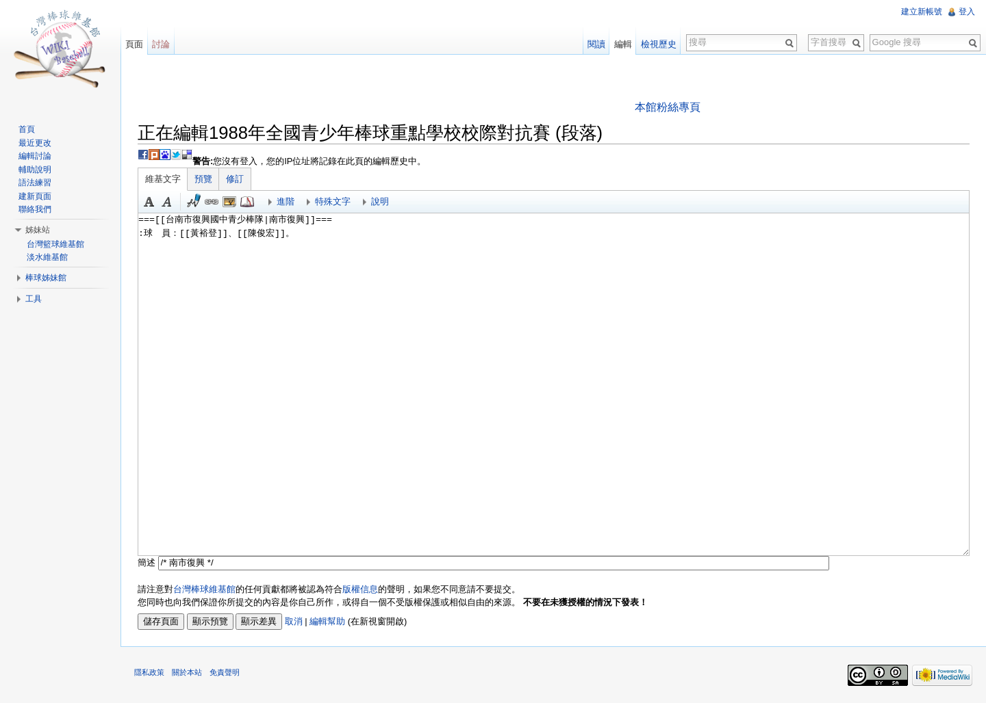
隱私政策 (149, 672)
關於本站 (187, 672)
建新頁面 (34, 196)
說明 (380, 201)
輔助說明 (34, 169)
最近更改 (34, 143)
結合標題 (229, 202)
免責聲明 (225, 672)
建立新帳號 (921, 11)
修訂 (235, 179)
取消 (294, 621)
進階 (285, 201)
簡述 (146, 562)
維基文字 (163, 179)
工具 (33, 299)
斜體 (167, 202)
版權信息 (360, 589)
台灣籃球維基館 (55, 244)
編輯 (623, 44)
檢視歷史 (659, 44)
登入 (967, 11)
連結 (211, 202)
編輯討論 (34, 156)
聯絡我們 (34, 209)
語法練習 (34, 182)
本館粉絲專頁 (667, 107)
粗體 (149, 202)
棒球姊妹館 (45, 277)
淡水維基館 (47, 257)
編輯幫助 (327, 621)
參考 (247, 202)
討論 (161, 44)
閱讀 (596, 44)
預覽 (203, 179)
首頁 (26, 129)
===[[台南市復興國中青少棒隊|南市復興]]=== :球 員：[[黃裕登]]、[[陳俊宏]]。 (553, 384)
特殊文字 (333, 201)
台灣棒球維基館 (204, 589)
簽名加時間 (194, 202)
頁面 (134, 44)
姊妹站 (37, 230)
